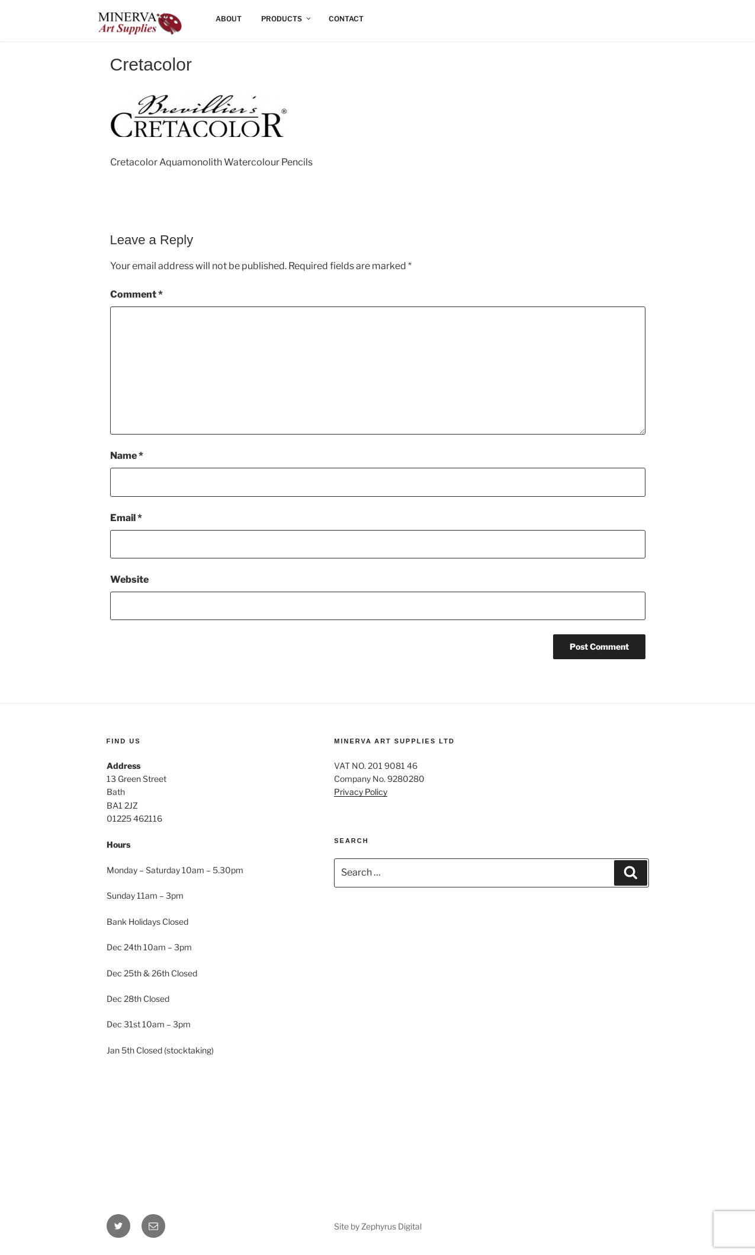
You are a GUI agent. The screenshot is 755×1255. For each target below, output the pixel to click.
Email (126, 517)
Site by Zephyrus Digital (378, 1226)
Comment (136, 294)
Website (129, 579)
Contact (346, 18)
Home (118, 18)
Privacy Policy (360, 792)
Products (286, 18)
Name (126, 455)
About (229, 18)
